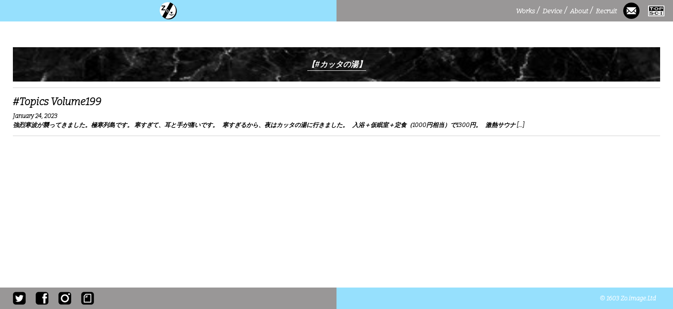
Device (555, 11)
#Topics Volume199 (57, 102)
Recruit (607, 11)
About (581, 11)
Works (527, 11)
